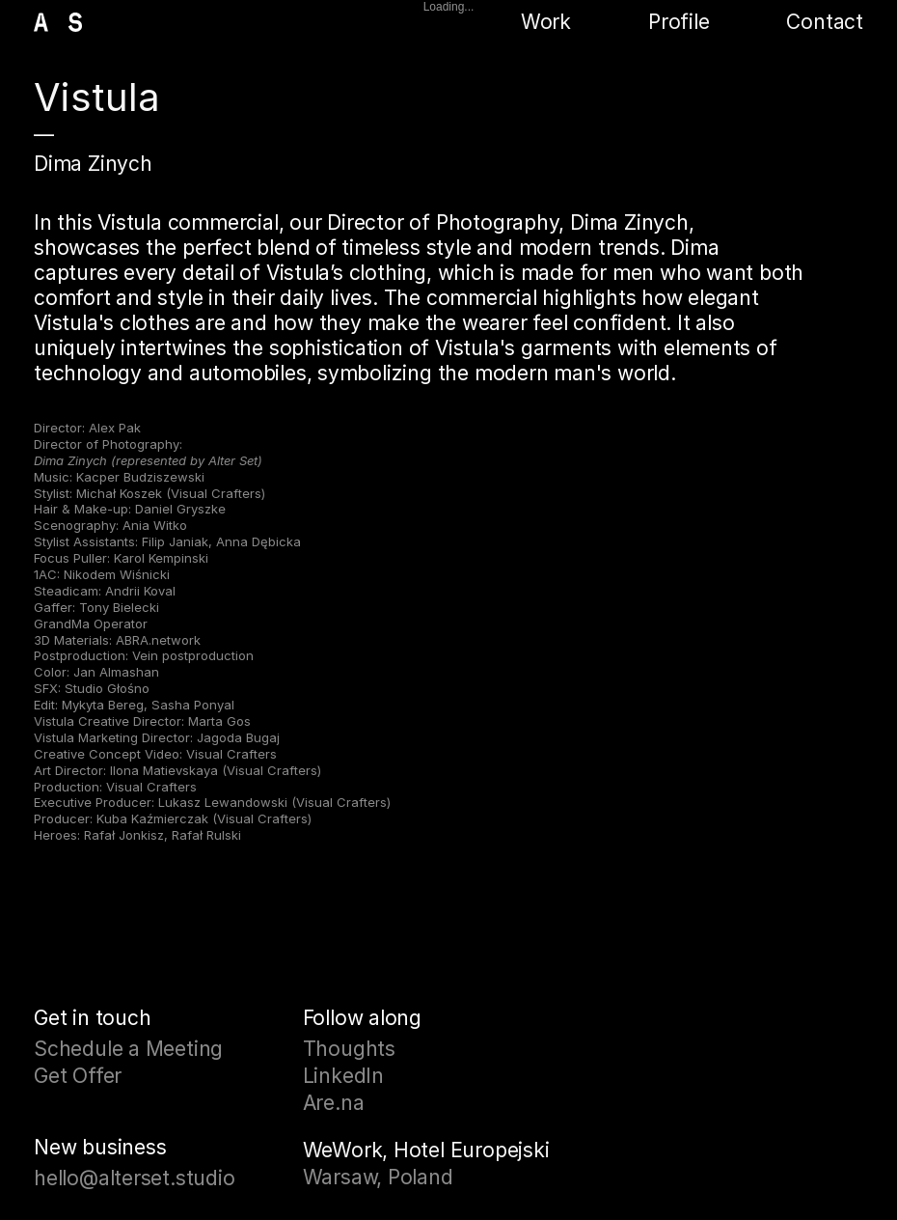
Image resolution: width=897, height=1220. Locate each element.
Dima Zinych (93, 164)
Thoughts (349, 1049)
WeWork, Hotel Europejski (426, 1150)
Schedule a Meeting (128, 1049)
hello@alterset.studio (134, 1178)
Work (546, 22)
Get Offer (78, 1076)
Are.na (334, 1103)
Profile (679, 22)
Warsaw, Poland (378, 1177)
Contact (824, 22)
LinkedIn (343, 1076)
